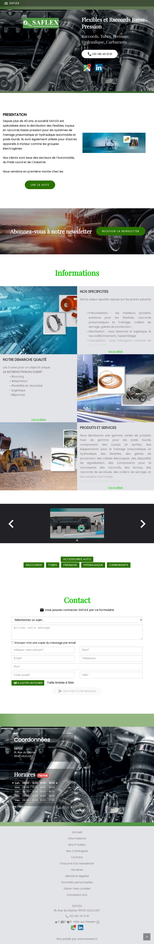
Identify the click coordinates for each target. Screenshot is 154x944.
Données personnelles (77, 882)
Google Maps (87, 67)
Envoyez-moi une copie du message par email (45, 643)
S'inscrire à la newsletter (77, 863)
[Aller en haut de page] (146, 936)
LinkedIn (99, 67)
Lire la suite (40, 185)
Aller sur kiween (86, 922)
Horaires (77, 870)
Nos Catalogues (77, 851)
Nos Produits (77, 845)
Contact (77, 857)
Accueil (77, 832)
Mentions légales (77, 876)
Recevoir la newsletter (120, 231)
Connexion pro (77, 895)
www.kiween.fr (87, 939)
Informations (77, 838)
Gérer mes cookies (77, 889)
